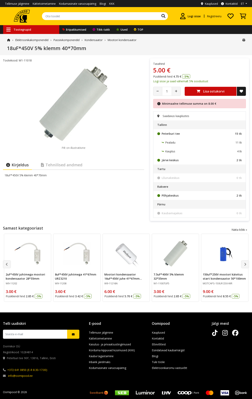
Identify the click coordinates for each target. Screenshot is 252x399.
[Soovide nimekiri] (230, 16)
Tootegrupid (18, 29)
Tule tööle (158, 362)
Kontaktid (229, 3)
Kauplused (209, 3)
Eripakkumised (74, 29)
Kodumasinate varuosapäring (77, 3)
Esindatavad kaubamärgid (168, 350)
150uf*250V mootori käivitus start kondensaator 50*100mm (224, 276)
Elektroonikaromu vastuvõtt (169, 368)
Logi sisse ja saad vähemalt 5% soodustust (180, 81)
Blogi (102, 3)
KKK (111, 3)
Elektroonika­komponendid (31, 40)
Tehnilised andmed (61, 164)
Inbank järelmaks (99, 362)
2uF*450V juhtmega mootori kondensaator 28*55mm (25, 276)
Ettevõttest (159, 344)
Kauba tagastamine (101, 356)
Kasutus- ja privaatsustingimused (110, 344)
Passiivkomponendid (66, 40)
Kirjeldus (17, 164)
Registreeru (214, 16)
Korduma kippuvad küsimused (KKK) (112, 350)
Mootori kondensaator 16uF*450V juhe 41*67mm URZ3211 (122, 279)
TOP (138, 29)
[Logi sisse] (190, 16)
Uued (122, 29)
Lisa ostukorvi (210, 91)
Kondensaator (93, 40)
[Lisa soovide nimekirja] (241, 91)
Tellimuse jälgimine (17, 3)
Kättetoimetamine (44, 3)
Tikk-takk (101, 29)
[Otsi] (163, 16)
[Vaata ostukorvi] (243, 16)
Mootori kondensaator (121, 40)
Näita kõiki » (239, 230)
